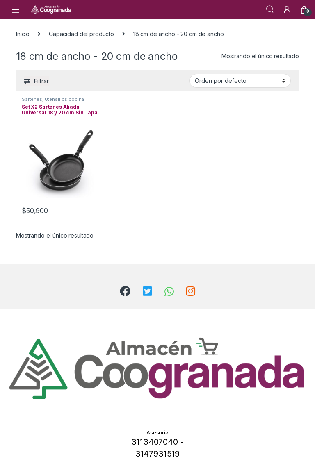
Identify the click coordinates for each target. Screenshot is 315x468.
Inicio (23, 33)
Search (269, 9)
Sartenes (32, 99)
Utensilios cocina (64, 99)
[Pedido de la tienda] (240, 81)
